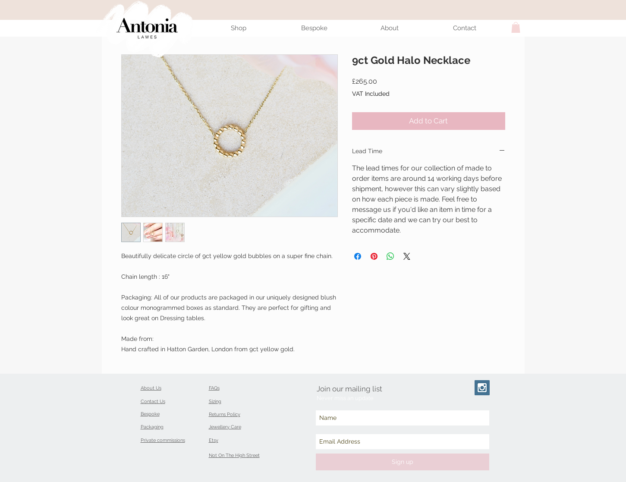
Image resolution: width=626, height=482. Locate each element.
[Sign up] (402, 462)
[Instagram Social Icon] (482, 387)
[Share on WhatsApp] (390, 256)
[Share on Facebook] (357, 256)
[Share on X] (407, 256)
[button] (515, 27)
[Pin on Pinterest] (374, 256)
